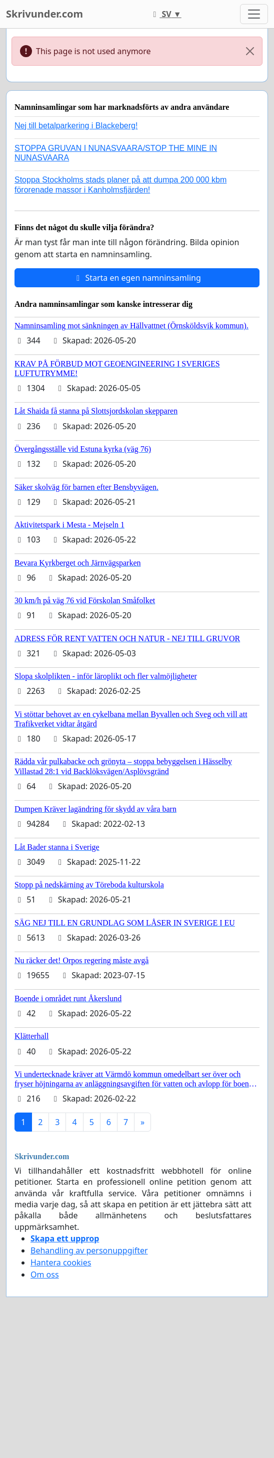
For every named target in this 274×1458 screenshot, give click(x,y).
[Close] (250, 51)
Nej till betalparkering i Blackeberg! (76, 125)
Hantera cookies (60, 1262)
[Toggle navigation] (254, 14)
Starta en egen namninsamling (137, 277)
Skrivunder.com (44, 14)
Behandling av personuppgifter (89, 1250)
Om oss (44, 1274)
